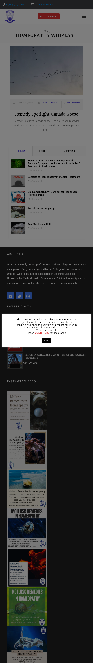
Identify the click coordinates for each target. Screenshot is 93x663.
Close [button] (47, 340)
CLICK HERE (42, 333)
